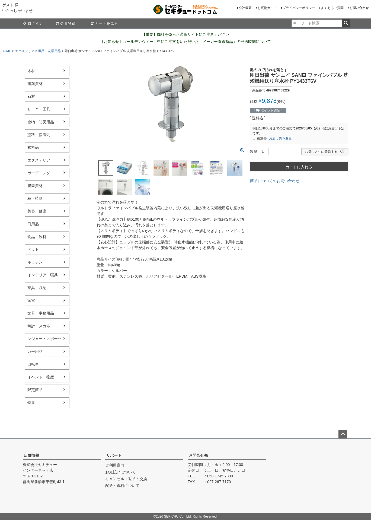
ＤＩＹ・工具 (38, 109)
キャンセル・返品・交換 (126, 479)
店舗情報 (31, 455)
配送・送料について (122, 485)
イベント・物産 (40, 377)
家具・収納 (36, 288)
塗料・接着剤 (38, 134)
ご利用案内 (114, 465)
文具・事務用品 (40, 313)
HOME (6, 51)
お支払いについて (120, 472)
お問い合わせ (359, 8)
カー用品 (35, 351)
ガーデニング (38, 173)
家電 (31, 300)
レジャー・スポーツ (44, 339)
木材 (31, 71)
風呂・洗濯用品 (49, 51)
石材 (31, 96)
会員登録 (65, 23)
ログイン (33, 23)
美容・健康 (36, 211)
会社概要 (245, 8)
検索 (346, 23)
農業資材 (35, 185)
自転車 (33, 364)
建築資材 (35, 83)
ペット (33, 249)
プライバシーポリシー (299, 8)
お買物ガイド (267, 8)
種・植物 (35, 198)
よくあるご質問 (332, 8)
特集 (31, 402)
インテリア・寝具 (42, 275)
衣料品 (33, 147)
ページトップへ (342, 434)
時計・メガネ (38, 326)
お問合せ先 (198, 455)
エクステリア (24, 51)
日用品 (33, 224)
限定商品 (35, 390)
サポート (113, 455)
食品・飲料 (36, 236)
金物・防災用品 (40, 122)
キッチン (35, 262)
